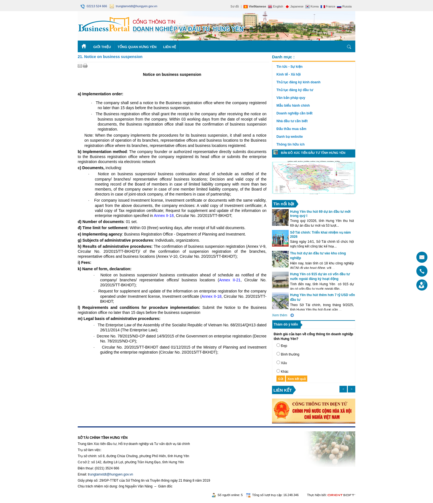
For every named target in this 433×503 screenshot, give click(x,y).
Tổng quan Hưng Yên (137, 47)
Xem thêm (279, 315)
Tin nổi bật (283, 203)
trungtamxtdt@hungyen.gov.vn (133, 6)
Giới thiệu (102, 47)
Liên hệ (169, 47)
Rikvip (111, 429)
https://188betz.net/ (92, 429)
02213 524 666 (94, 6)
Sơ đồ (234, 6)
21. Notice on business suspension (110, 56)
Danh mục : (283, 56)
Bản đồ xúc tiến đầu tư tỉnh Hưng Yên (313, 152)
